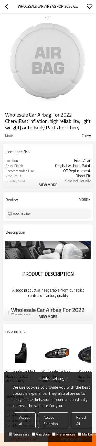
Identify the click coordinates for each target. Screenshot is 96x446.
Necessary (19, 434)
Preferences (64, 434)
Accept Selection (51, 420)
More (83, 199)
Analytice (41, 434)
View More (48, 185)
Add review (22, 213)
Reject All (81, 420)
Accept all (24, 420)
